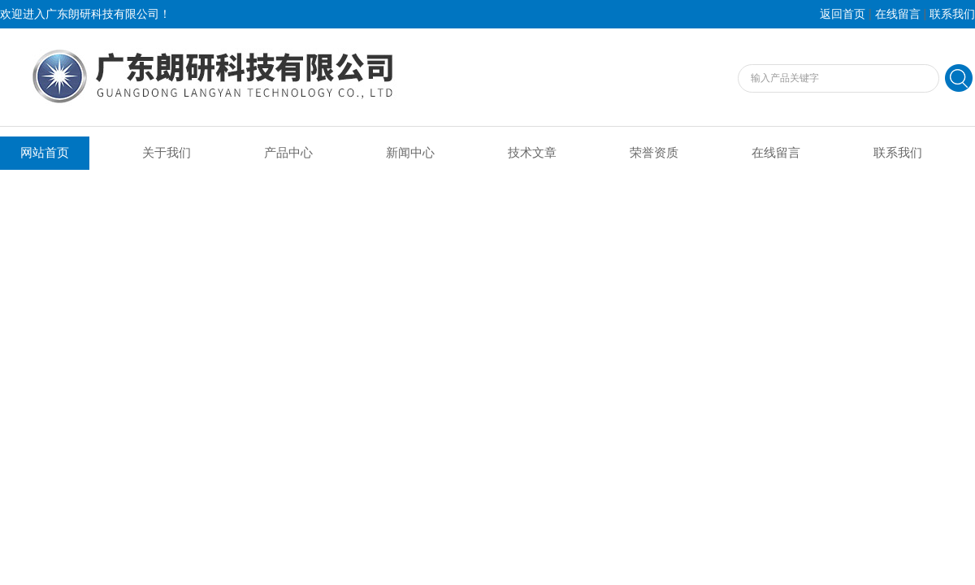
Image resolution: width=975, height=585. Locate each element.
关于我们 (166, 152)
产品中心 (288, 152)
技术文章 (532, 152)
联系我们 (952, 14)
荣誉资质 (654, 152)
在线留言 (898, 14)
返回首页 (842, 14)
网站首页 (44, 152)
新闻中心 (410, 152)
